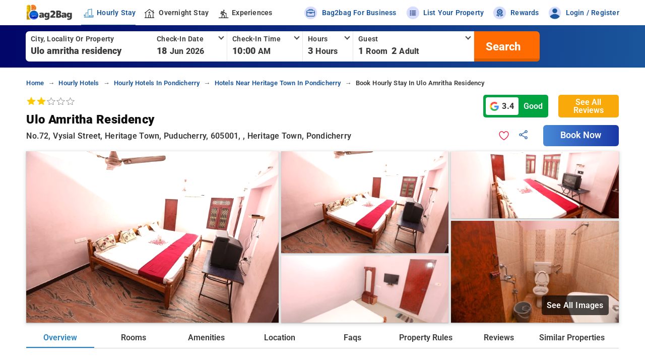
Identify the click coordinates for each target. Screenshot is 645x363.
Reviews (499, 337)
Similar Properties (572, 337)
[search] (502, 46)
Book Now (581, 135)
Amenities (206, 337)
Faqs (352, 337)
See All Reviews (588, 106)
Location (279, 337)
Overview (60, 337)
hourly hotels (78, 83)
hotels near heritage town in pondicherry (278, 83)
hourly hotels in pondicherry (157, 83)
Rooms (133, 337)
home (35, 83)
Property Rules (426, 337)
